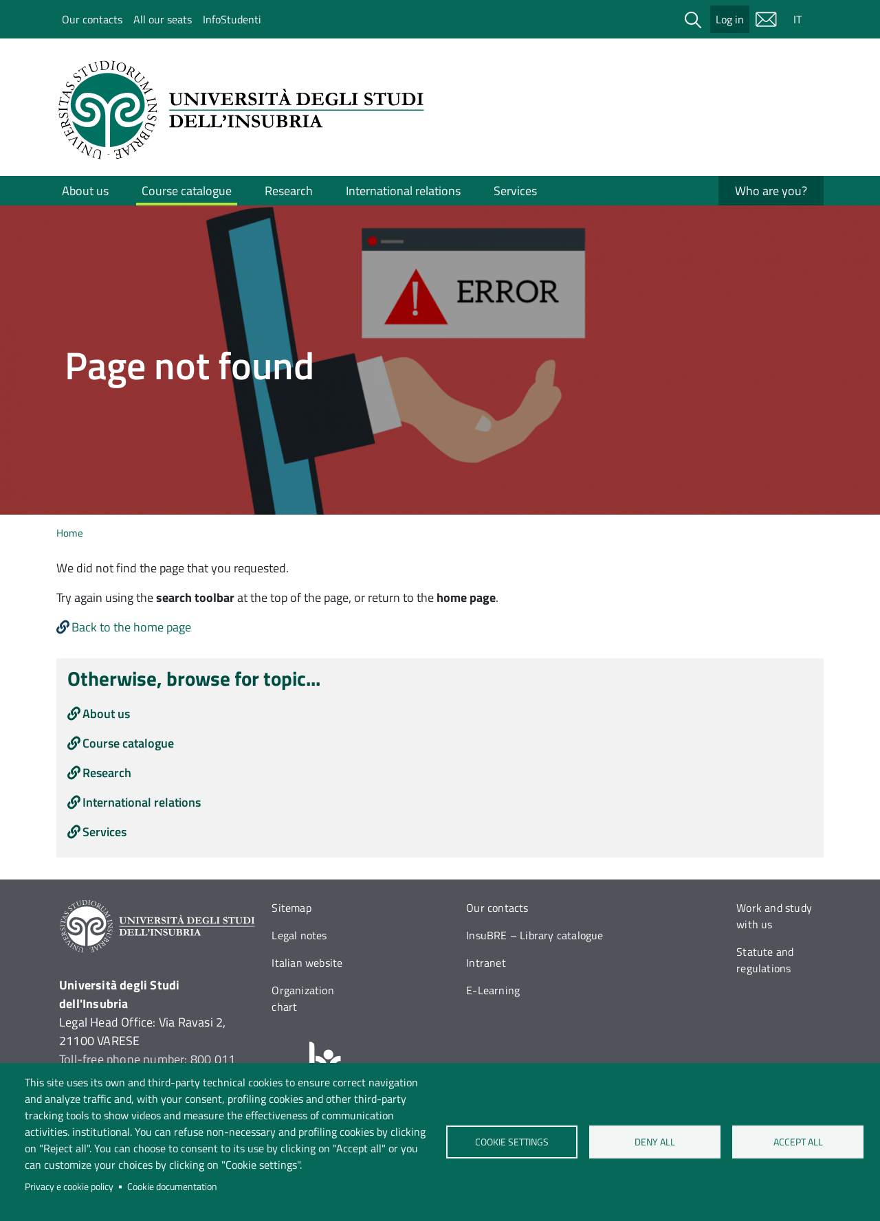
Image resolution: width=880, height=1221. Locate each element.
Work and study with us (774, 915)
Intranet (486, 962)
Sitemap (291, 907)
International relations (403, 190)
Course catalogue (187, 190)
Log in (730, 19)
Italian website (307, 962)
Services (515, 190)
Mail (765, 19)
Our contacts (92, 19)
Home (69, 533)
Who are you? (771, 190)
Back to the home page (131, 627)
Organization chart (302, 998)
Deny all (655, 1142)
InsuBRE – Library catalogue (534, 935)
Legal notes (299, 935)
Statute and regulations (764, 959)
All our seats (162, 19)
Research (289, 190)
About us (85, 190)
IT (797, 19)
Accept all (797, 1142)
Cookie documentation (172, 1187)
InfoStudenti (232, 19)
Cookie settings (512, 1142)
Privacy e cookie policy (69, 1187)
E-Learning (493, 990)
